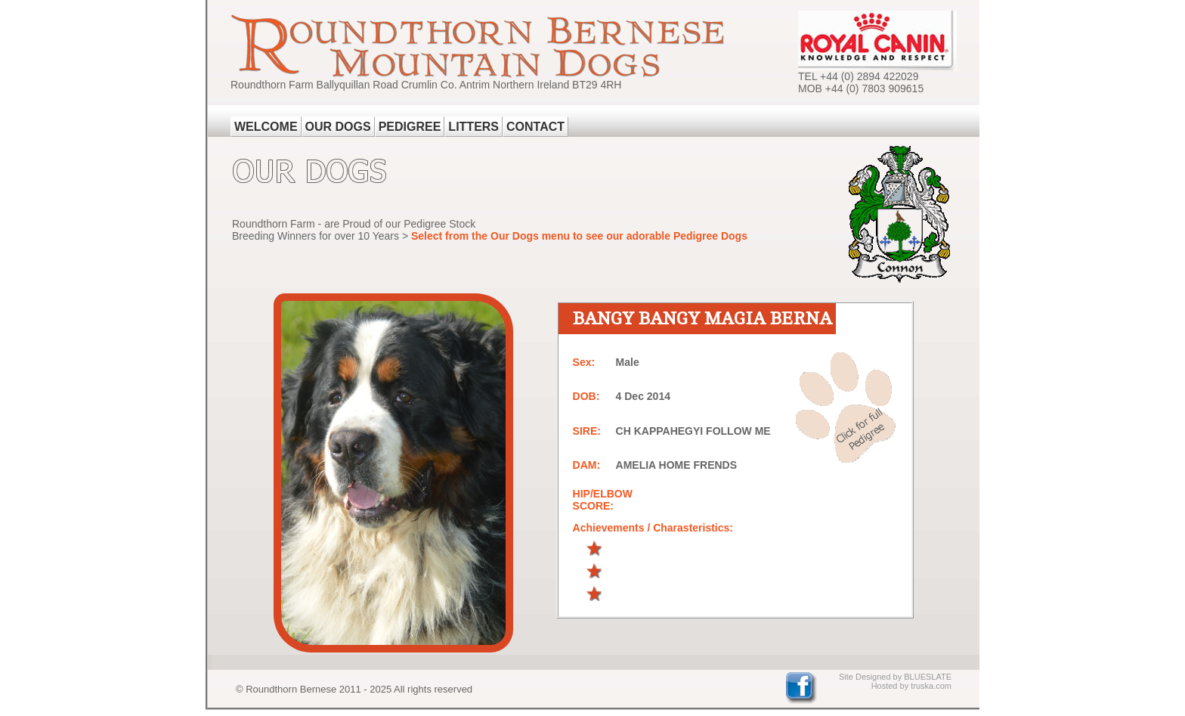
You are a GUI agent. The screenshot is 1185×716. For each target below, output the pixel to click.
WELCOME (266, 126)
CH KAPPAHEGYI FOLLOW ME (693, 431)
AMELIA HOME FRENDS (676, 465)
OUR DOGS (338, 126)
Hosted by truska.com (911, 685)
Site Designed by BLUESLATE (895, 676)
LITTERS (473, 126)
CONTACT (535, 126)
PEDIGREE (410, 126)
